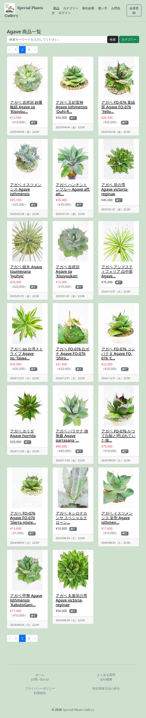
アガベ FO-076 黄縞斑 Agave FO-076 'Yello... (118, 107)
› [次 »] (34, 50)
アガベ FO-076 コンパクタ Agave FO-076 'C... (118, 353)
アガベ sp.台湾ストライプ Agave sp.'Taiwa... (26, 353)
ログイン (65, 13)
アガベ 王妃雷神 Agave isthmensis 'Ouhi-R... (71, 107)
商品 (56, 8)
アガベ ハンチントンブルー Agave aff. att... (73, 189)
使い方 (102, 8)
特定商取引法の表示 (106, 688)
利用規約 (40, 693)
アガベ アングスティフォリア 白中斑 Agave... (117, 271)
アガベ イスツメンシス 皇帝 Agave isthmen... (117, 518)
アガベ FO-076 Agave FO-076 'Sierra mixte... (23, 518)
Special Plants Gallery (78, 710)
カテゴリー (70, 8)
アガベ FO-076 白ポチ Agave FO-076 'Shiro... (72, 353)
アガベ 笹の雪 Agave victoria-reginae (114, 189)
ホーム (39, 675)
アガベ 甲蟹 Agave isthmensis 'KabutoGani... (26, 600)
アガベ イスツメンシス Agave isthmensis (25, 189)
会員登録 (134, 10)
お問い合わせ (40, 679)
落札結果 (88, 8)
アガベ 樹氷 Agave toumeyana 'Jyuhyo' (26, 271)
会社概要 (106, 679)
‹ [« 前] (9, 50)
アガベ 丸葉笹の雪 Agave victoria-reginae (71, 600)
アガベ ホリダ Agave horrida (23, 433)
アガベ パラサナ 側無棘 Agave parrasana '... (72, 436)
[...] (57, 39)
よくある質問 (106, 675)
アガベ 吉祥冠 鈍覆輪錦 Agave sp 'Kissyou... (26, 107)
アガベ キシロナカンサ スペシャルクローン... (71, 518)
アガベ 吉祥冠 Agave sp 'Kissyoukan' (67, 271)
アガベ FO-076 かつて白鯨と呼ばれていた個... (118, 436)
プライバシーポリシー (40, 688)
